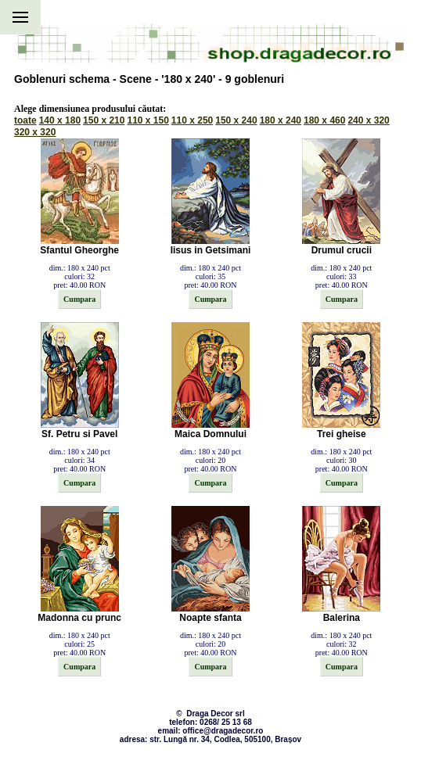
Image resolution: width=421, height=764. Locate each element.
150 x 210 (103, 120)
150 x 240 (236, 120)
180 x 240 (280, 120)
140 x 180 (60, 120)
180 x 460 (324, 120)
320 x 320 (35, 132)
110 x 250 (192, 120)
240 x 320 (368, 120)
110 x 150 (147, 120)
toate (25, 120)
